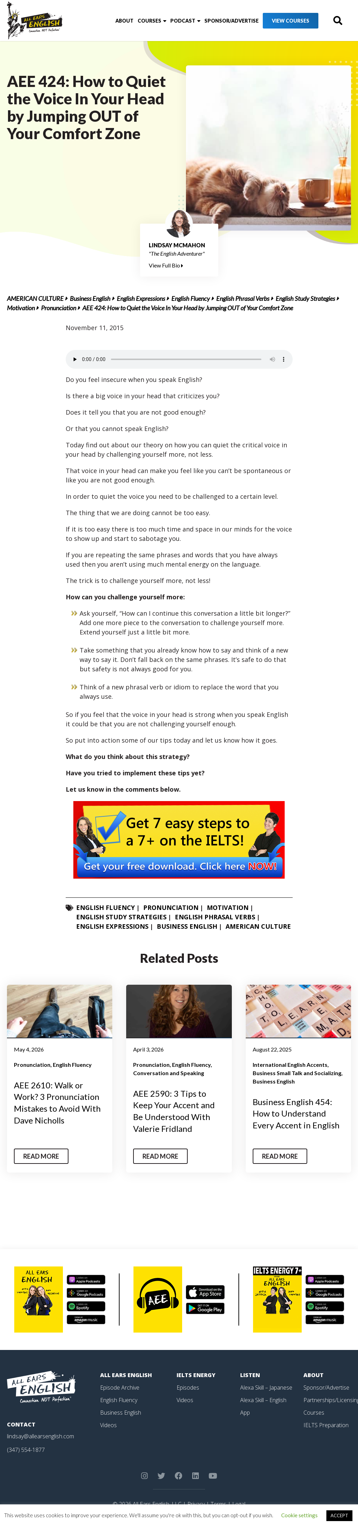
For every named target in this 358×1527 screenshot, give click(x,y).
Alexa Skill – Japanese (266, 1387)
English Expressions (141, 298)
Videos (108, 1425)
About (124, 21)
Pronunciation (58, 308)
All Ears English (126, 1375)
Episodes (188, 1387)
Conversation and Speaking (168, 1073)
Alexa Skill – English (263, 1400)
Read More (41, 1156)
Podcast (182, 21)
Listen (250, 1375)
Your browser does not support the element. (179, 359)
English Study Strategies (305, 298)
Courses (149, 21)
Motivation (21, 308)
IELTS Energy (196, 1375)
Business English (90, 298)
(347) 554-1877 (26, 1450)
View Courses (290, 21)
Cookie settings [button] (299, 1515)
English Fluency (190, 298)
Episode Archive (119, 1387)
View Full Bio (166, 265)
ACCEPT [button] (339, 1515)
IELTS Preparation (326, 1425)
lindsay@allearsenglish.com (40, 1436)
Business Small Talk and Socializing (297, 1073)
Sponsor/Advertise (231, 21)
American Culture (35, 298)
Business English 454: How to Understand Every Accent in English (296, 1113)
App (245, 1412)
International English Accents (290, 1064)
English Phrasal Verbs (242, 298)
